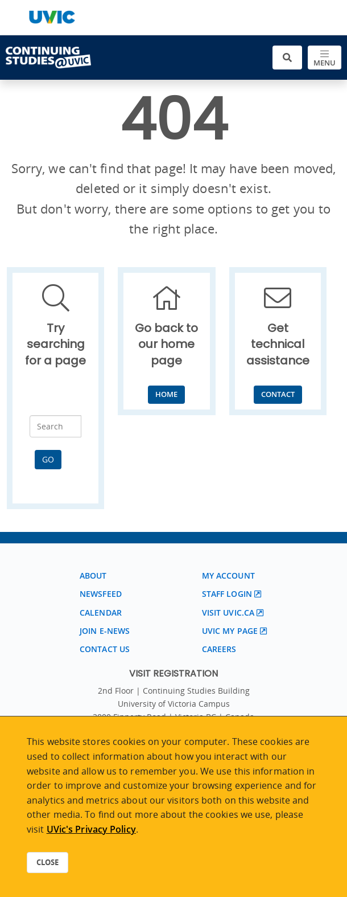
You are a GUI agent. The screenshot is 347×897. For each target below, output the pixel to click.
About (93, 575)
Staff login (227, 593)
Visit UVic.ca (228, 612)
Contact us (105, 649)
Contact (278, 394)
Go (48, 459)
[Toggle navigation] (324, 58)
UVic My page (230, 630)
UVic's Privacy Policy (91, 829)
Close (47, 862)
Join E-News (105, 630)
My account (228, 575)
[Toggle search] (287, 58)
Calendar (101, 612)
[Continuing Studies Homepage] (48, 57)
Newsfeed (101, 593)
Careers (219, 649)
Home (166, 394)
